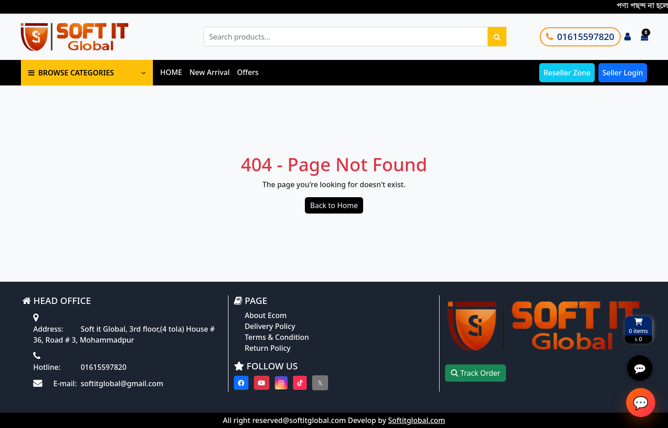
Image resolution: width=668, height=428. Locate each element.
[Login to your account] (627, 37)
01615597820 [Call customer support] (580, 36)
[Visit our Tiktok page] (300, 383)
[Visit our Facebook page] (241, 383)
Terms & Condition (277, 337)
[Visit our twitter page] (320, 382)
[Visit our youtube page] (261, 383)
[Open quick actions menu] (640, 368)
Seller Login (622, 73)
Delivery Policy (270, 326)
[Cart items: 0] (644, 36)
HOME (171, 72)
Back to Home (334, 205)
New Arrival (209, 72)
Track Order (475, 373)
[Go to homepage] (85, 36)
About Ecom (266, 315)
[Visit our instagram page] (281, 382)
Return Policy (268, 348)
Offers (248, 72)
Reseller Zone (566, 73)
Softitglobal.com (416, 420)
